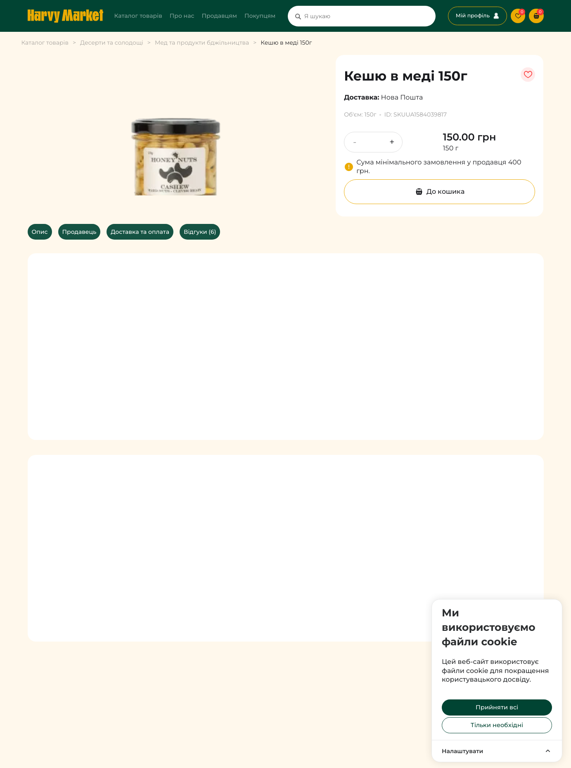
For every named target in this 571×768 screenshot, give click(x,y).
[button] (536, 16)
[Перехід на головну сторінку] (65, 16)
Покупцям (259, 15)
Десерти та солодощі (111, 42)
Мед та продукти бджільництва (202, 42)
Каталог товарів (138, 15)
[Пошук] (298, 16)
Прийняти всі (497, 707)
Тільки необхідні (497, 725)
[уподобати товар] (528, 74)
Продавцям (219, 15)
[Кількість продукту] (373, 142)
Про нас (182, 15)
